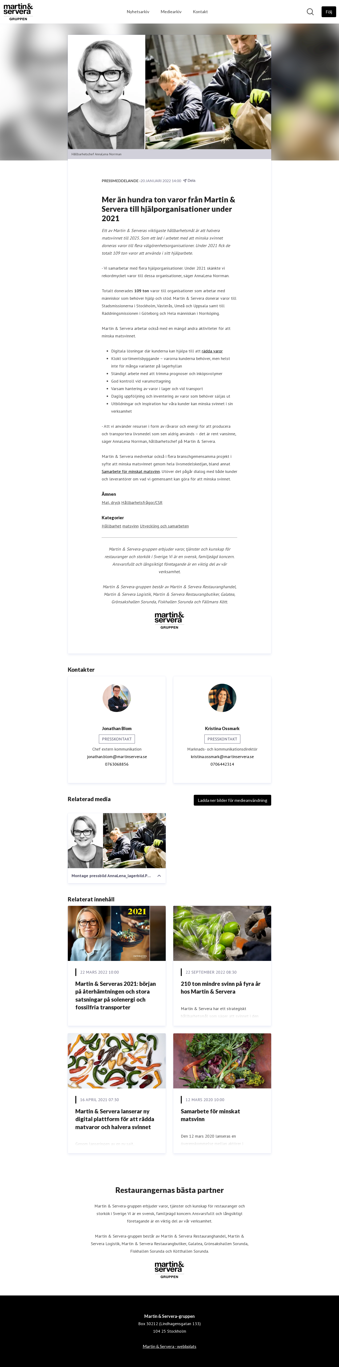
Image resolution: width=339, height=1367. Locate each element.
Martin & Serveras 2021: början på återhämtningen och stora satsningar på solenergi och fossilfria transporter (115, 995)
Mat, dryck (111, 502)
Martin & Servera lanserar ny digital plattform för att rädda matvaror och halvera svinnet (114, 1119)
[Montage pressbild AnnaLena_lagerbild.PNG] (117, 840)
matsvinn (130, 526)
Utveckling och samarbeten (164, 526)
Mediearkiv (171, 11)
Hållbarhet (111, 526)
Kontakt (200, 11)
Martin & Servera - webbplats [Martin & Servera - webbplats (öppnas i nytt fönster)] (169, 1346)
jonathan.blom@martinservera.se (117, 756)
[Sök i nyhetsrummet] (310, 12)
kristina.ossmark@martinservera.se (222, 756)
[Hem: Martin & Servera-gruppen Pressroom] (18, 12)
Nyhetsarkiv (138, 11)
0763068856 (117, 764)
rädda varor (212, 351)
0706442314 (222, 764)
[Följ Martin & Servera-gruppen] (329, 11)
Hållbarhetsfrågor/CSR (141, 502)
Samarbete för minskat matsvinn (131, 471)
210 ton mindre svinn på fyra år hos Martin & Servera (221, 987)
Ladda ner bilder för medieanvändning (232, 800)
